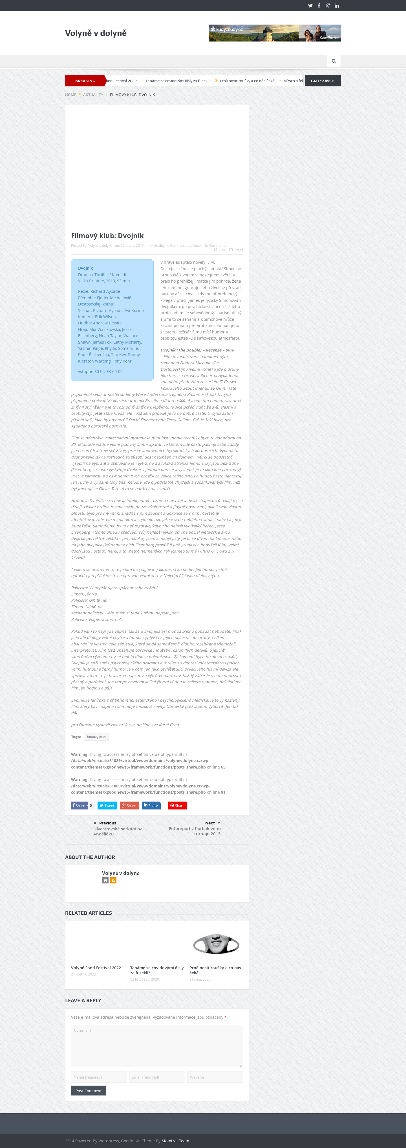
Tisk (219, 250)
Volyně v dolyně (100, 245)
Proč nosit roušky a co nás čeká (252, 80)
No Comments (215, 245)
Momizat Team (175, 1140)
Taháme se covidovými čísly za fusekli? (183, 80)
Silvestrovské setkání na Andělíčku (118, 831)
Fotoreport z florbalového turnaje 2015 (195, 831)
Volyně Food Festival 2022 (119, 80)
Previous (105, 823)
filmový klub (96, 737)
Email (236, 250)
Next (212, 823)
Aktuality (158, 245)
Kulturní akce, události (183, 245)
